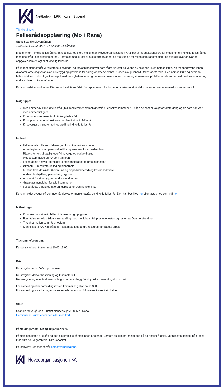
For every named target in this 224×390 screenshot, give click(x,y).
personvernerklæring (63, 346)
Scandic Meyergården (37, 41)
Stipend (79, 16)
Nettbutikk (43, 16)
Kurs (66, 16)
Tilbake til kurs (25, 29)
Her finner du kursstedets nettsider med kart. (43, 315)
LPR (57, 16)
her (141, 193)
